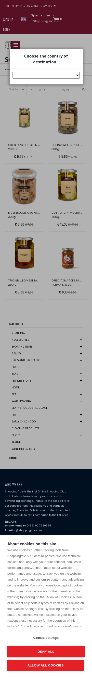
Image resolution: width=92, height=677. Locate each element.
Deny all (46, 652)
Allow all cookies (45, 665)
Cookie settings (46, 638)
